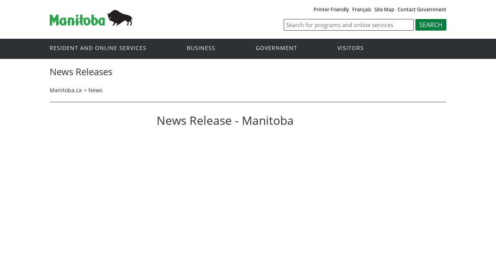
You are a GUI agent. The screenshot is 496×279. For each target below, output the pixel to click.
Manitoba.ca (66, 90)
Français (361, 9)
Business (201, 48)
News (95, 90)
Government (276, 48)
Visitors (351, 48)
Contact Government (422, 9)
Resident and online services (98, 48)
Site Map (384, 9)
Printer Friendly (331, 9)
